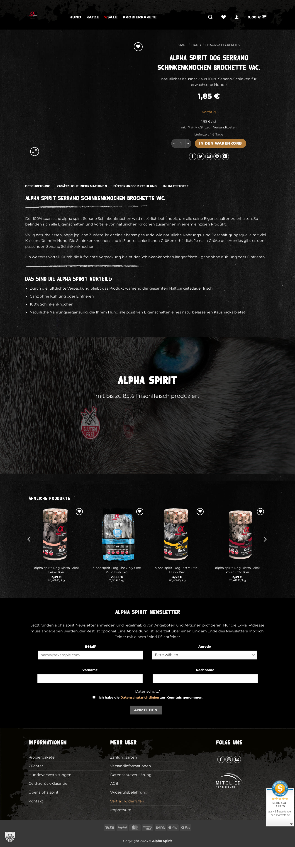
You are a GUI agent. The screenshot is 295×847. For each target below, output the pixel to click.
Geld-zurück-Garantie (48, 783)
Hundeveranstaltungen (50, 775)
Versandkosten (224, 127)
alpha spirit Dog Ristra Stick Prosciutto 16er (237, 570)
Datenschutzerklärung (130, 775)
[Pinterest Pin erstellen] (217, 156)
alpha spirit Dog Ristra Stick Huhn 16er (177, 570)
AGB (114, 783)
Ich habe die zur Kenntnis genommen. (151, 697)
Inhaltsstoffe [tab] (176, 186)
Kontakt (36, 801)
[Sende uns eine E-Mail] (237, 759)
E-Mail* (90, 646)
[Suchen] (210, 17)
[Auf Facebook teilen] (192, 156)
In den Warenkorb (220, 143)
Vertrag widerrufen (127, 801)
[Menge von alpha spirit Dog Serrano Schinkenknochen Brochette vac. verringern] (174, 143)
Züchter (36, 766)
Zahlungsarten (123, 757)
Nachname (205, 670)
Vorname (90, 670)
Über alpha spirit (44, 792)
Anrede (204, 646)
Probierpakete (140, 17)
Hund (75, 17)
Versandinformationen (130, 766)
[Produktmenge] (181, 143)
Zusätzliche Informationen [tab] (82, 186)
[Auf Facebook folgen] (221, 759)
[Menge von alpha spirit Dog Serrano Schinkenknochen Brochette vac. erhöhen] (188, 143)
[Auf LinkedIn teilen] (225, 156)
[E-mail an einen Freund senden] (209, 156)
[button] (236, 17)
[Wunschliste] (223, 17)
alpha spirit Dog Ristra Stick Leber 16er (56, 570)
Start (182, 45)
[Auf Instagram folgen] (229, 759)
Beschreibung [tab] (38, 186)
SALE (111, 17)
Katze (92, 17)
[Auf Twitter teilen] (201, 156)
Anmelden (145, 710)
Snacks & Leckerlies (222, 45)
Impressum (120, 810)
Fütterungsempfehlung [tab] (135, 186)
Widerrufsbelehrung (128, 792)
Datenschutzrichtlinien (139, 697)
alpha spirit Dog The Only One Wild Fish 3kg (117, 570)
